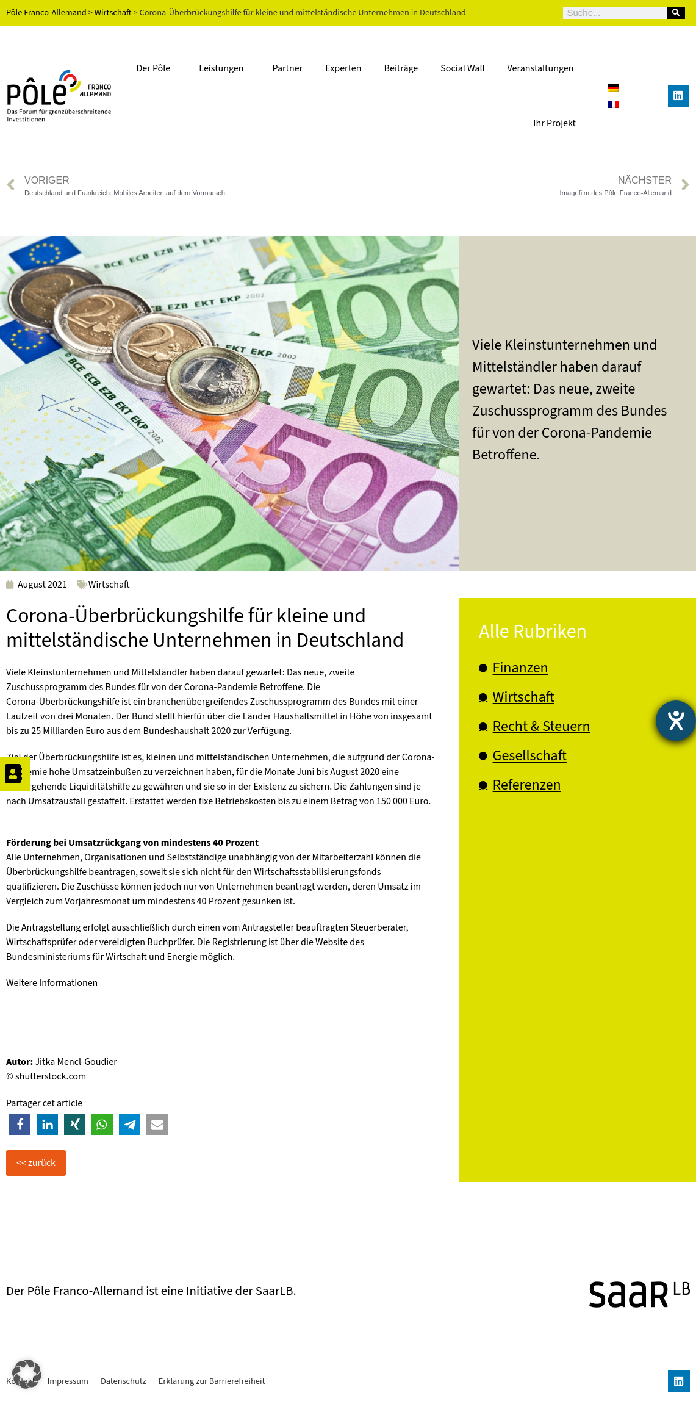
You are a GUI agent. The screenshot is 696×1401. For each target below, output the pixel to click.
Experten (343, 68)
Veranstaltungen (541, 68)
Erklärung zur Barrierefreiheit (212, 1381)
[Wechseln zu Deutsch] (613, 87)
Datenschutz (123, 1381)
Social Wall (462, 68)
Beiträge (401, 68)
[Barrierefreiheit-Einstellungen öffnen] (676, 720)
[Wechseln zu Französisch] (613, 104)
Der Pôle (156, 68)
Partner (288, 68)
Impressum (67, 1381)
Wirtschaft (109, 584)
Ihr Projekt (554, 123)
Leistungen (224, 68)
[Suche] (676, 13)
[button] (19, 1124)
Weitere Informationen (52, 983)
